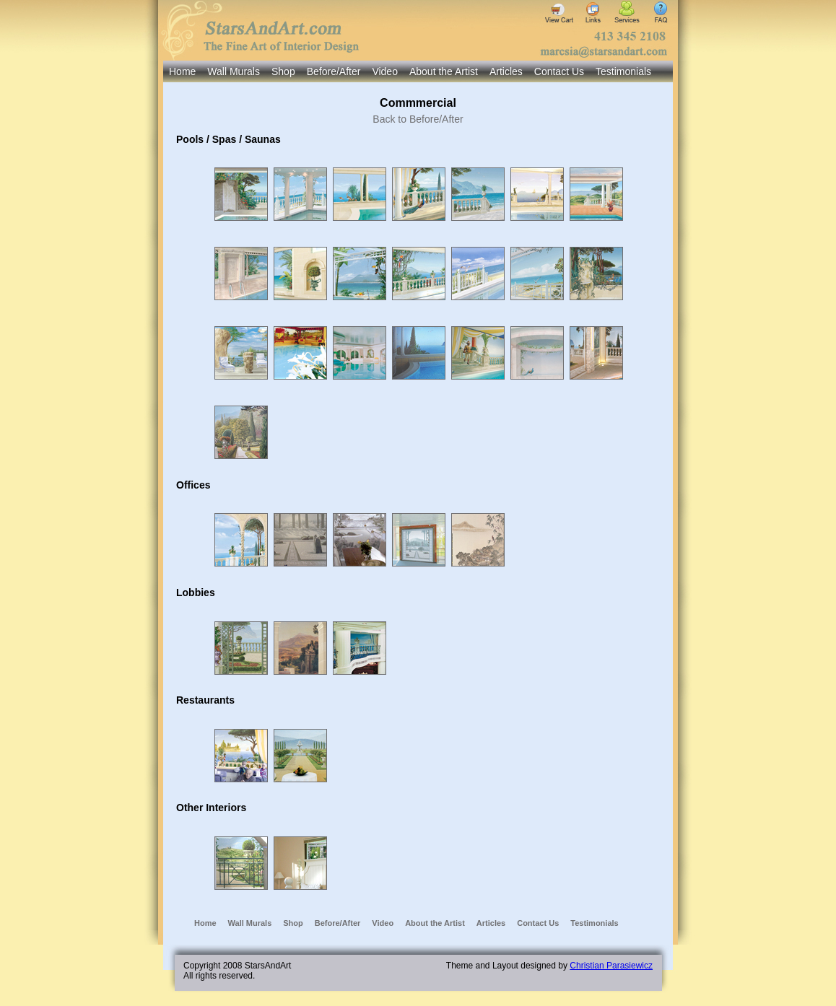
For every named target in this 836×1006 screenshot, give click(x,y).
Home (182, 71)
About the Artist (443, 71)
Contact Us (559, 71)
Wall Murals (233, 71)
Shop (283, 71)
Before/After (334, 71)
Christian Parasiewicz (611, 966)
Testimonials (623, 71)
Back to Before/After (418, 119)
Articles (506, 71)
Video (385, 71)
